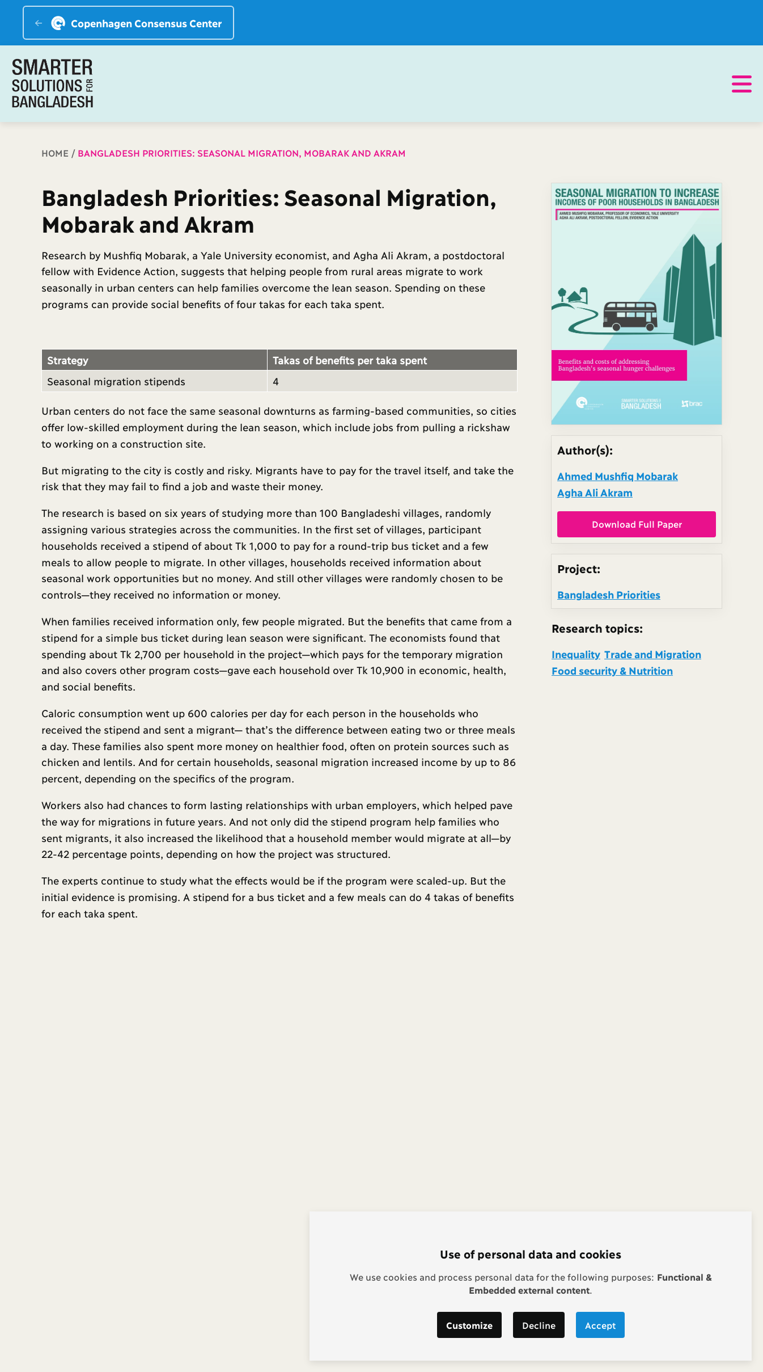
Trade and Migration (652, 653)
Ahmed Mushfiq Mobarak (617, 475)
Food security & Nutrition (612, 670)
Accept (600, 1324)
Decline (539, 1324)
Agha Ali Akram (595, 492)
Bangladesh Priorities (608, 594)
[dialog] (531, 1286)
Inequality (576, 653)
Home (55, 152)
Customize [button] (469, 1324)
